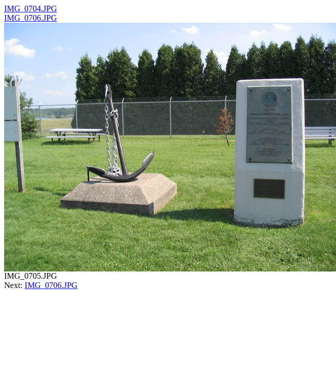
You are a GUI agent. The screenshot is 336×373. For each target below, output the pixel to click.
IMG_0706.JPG (30, 17)
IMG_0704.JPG (30, 8)
